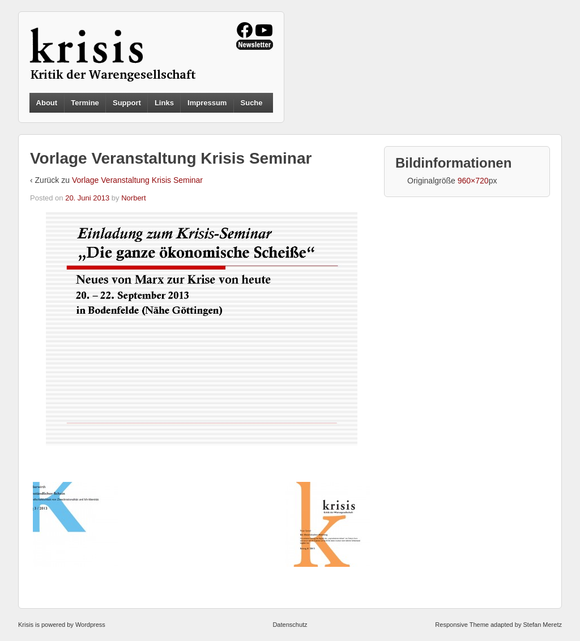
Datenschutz (289, 624)
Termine (85, 103)
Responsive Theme (462, 624)
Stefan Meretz (542, 624)
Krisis (25, 624)
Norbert (133, 198)
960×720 (473, 180)
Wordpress (90, 624)
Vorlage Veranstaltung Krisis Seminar (137, 180)
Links (164, 103)
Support (127, 103)
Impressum (207, 103)
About (47, 103)
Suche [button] (252, 103)
